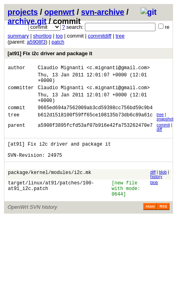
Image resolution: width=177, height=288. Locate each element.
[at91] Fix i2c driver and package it (50, 53)
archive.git (27, 21)
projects (23, 12)
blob (163, 184)
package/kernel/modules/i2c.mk (49, 185)
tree (120, 36)
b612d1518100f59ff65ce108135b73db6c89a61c (95, 124)
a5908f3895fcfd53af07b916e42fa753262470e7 (95, 134)
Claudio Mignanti (61, 68)
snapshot (165, 127)
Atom (150, 222)
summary (18, 36)
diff (159, 138)
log (59, 36)
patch (57, 42)
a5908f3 (36, 42)
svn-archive (102, 12)
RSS (163, 222)
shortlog (42, 36)
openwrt (59, 12)
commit (163, 133)
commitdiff (99, 36)
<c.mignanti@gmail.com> (118, 68)
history (156, 188)
